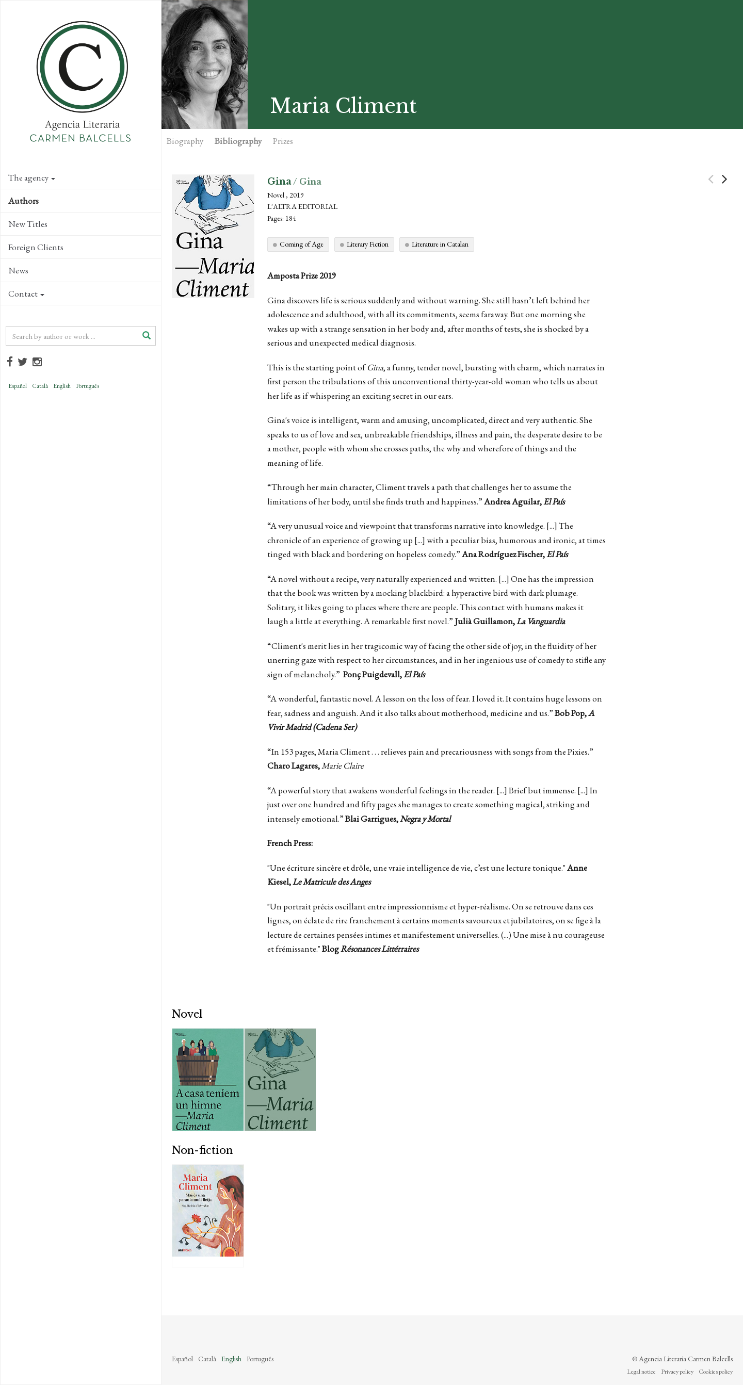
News (18, 270)
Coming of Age (302, 244)
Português (87, 386)
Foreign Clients (35, 247)
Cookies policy (716, 1371)
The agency (31, 177)
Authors (23, 200)
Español (17, 386)
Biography (185, 140)
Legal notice (641, 1371)
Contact (26, 293)
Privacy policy (677, 1371)
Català (40, 386)
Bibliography (238, 140)
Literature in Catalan (440, 244)
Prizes (283, 140)
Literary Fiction (368, 244)
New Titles (27, 224)
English (62, 386)
